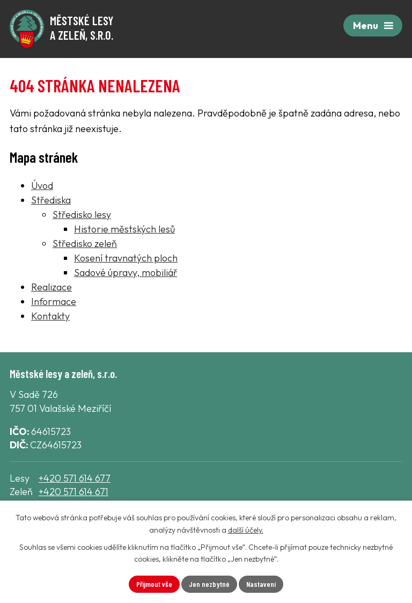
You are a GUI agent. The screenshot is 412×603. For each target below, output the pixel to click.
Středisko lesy (82, 214)
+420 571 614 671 (73, 491)
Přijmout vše (154, 584)
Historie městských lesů (124, 229)
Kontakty (50, 316)
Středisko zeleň (85, 243)
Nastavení (261, 584)
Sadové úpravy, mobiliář (125, 272)
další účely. (245, 530)
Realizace (51, 287)
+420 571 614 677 (75, 478)
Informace (53, 301)
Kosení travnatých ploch (126, 258)
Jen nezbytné (209, 584)
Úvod (42, 185)
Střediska (51, 200)
